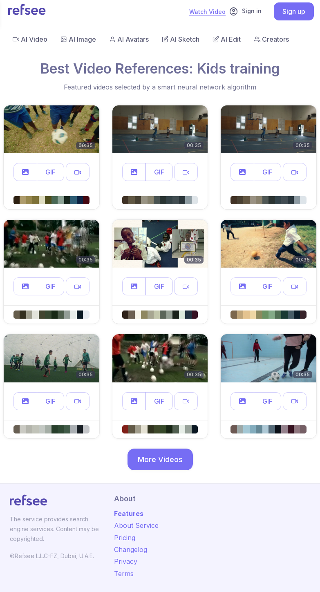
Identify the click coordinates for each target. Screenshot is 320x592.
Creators (271, 39)
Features (128, 513)
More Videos (160, 459)
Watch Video (207, 11)
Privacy (125, 561)
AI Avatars (129, 39)
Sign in (245, 11)
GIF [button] (50, 172)
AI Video (30, 39)
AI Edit (227, 39)
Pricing (124, 538)
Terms (124, 574)
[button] (25, 172)
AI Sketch (180, 39)
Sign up (293, 11)
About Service (136, 525)
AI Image (78, 39)
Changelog (130, 549)
